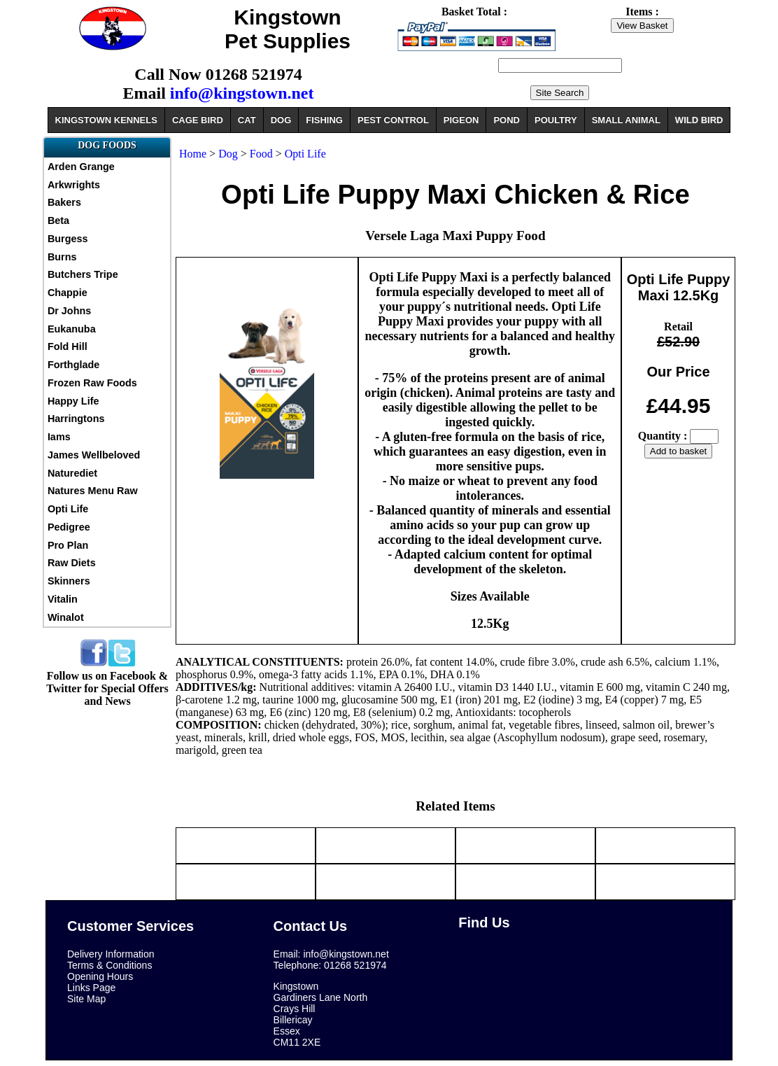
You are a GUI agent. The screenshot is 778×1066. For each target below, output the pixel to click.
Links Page (91, 987)
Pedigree (69, 527)
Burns (62, 256)
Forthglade (73, 364)
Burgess (68, 238)
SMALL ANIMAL (626, 120)
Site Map (86, 998)
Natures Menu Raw (93, 490)
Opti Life (68, 508)
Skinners (69, 581)
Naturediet (72, 473)
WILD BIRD (699, 120)
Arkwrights (74, 184)
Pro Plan (68, 545)
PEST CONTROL (393, 120)
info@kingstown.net (242, 93)
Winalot (66, 617)
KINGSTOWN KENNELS (106, 120)
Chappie (67, 292)
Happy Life (73, 401)
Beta (58, 220)
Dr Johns (69, 310)
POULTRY (556, 120)
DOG (281, 120)
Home (192, 154)
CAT (247, 120)
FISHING (324, 120)
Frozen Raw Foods (92, 382)
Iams (59, 436)
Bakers (64, 202)
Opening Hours (100, 976)
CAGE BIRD (197, 120)
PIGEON (461, 120)
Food (261, 154)
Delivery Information (111, 954)
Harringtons (76, 418)
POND (506, 120)
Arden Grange (81, 166)
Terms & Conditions (109, 965)
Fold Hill (67, 346)
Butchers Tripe (83, 274)
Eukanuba (72, 329)
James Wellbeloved (94, 455)
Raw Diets (72, 562)
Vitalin (63, 599)
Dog (229, 154)
